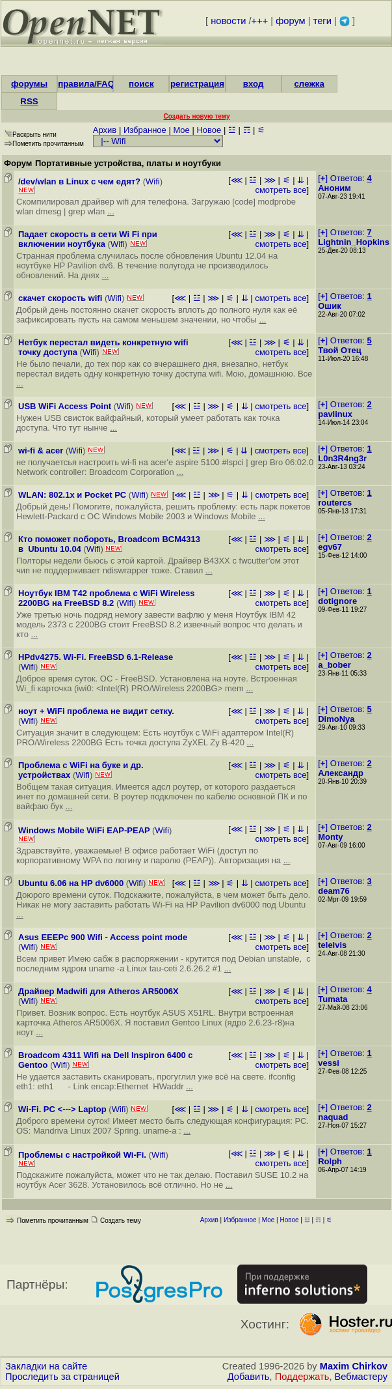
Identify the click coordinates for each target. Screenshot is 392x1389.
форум (290, 21)
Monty (330, 837)
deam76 (333, 891)
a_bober (334, 665)
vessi (328, 1063)
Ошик (329, 306)
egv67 (330, 547)
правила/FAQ (86, 84)
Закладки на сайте (46, 1366)
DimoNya (336, 719)
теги (322, 21)
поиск (141, 84)
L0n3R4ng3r (342, 458)
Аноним (334, 188)
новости (228, 21)
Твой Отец (339, 350)
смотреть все (280, 190)
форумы (29, 84)
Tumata (332, 999)
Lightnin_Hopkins (353, 242)
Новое (208, 130)
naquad (333, 1117)
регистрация (197, 84)
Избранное (145, 130)
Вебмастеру (361, 1376)
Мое (181, 130)
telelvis (332, 945)
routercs (335, 503)
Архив (104, 130)
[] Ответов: (344, 178)
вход (253, 84)
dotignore (337, 601)
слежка (309, 84)
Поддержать (302, 1376)
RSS (29, 101)
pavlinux (335, 414)
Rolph (330, 1161)
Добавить (249, 1376)
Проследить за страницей (62, 1376)
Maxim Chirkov (353, 1366)
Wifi (153, 181)
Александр (340, 773)
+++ (260, 21)
